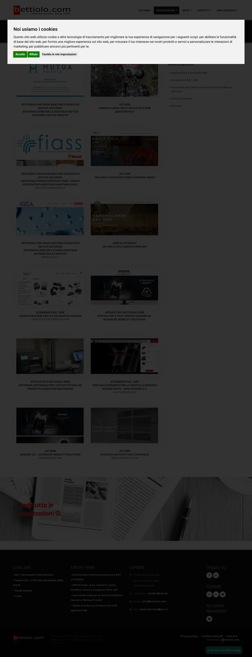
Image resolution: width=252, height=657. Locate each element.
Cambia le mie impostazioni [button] (59, 54)
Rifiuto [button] (34, 54)
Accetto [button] (20, 54)
